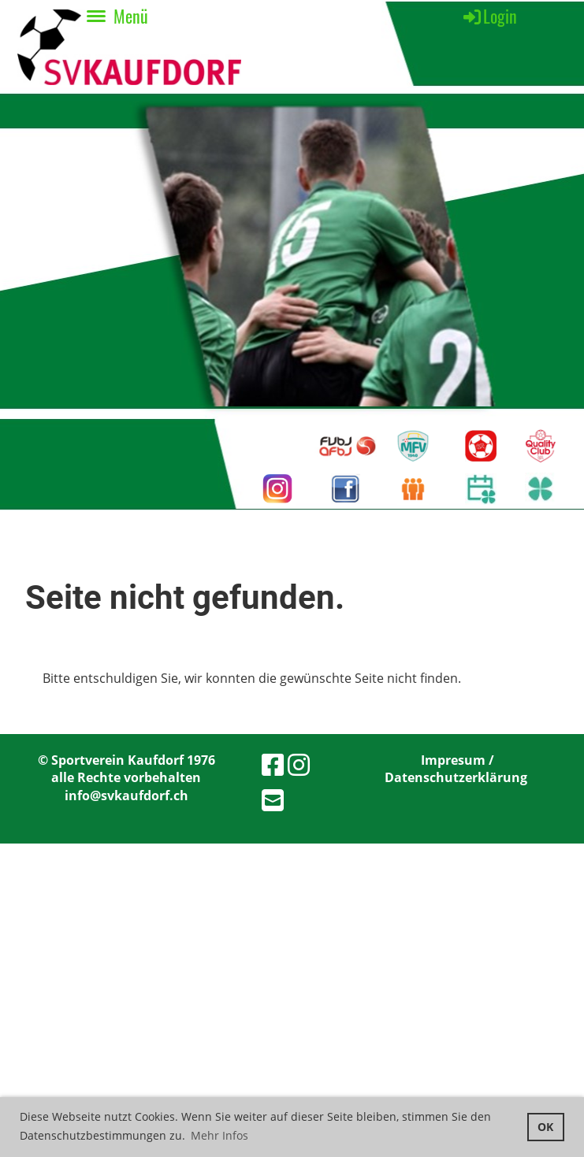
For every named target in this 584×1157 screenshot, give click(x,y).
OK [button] (545, 1126)
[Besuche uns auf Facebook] (273, 764)
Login (489, 15)
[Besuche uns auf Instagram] (299, 764)
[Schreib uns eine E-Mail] (273, 800)
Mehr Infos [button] (219, 1135)
